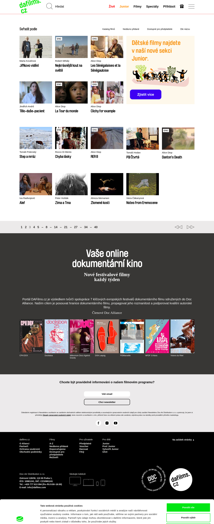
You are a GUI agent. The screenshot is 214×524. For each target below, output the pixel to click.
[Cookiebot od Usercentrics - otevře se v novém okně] (19, 518)
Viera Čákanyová (135, 198)
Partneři (23, 446)
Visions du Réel (177, 355)
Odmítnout (188, 503)
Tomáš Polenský (27, 152)
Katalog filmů (108, 29)
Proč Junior (108, 446)
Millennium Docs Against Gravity (80, 356)
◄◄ (178, 227)
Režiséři (53, 457)
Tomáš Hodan (133, 152)
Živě (112, 6)
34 (86, 227)
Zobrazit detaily (162, 518)
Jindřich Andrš (26, 106)
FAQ (81, 451)
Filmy (138, 6)
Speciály (152, 6)
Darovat (83, 449)
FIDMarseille (125, 355)
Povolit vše (188, 483)
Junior (124, 6)
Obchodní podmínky (30, 451)
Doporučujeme (57, 449)
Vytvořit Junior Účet (110, 450)
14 (55, 227)
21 (65, 227)
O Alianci (24, 443)
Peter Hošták (61, 198)
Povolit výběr (188, 493)
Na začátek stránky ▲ (183, 439)
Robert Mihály (62, 61)
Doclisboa (49, 355)
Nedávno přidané (131, 29)
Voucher (83, 446)
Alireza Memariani (100, 198)
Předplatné (85, 443)
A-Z (51, 443)
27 (76, 227)
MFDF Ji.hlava (151, 355)
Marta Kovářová (27, 61)
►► (191, 227)
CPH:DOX (23, 355)
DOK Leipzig (100, 355)
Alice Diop (96, 61)
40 (96, 227)
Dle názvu (185, 29)
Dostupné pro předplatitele (159, 29)
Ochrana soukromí (29, 449)
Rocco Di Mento (63, 152)
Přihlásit (169, 6)
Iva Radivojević (27, 198)
